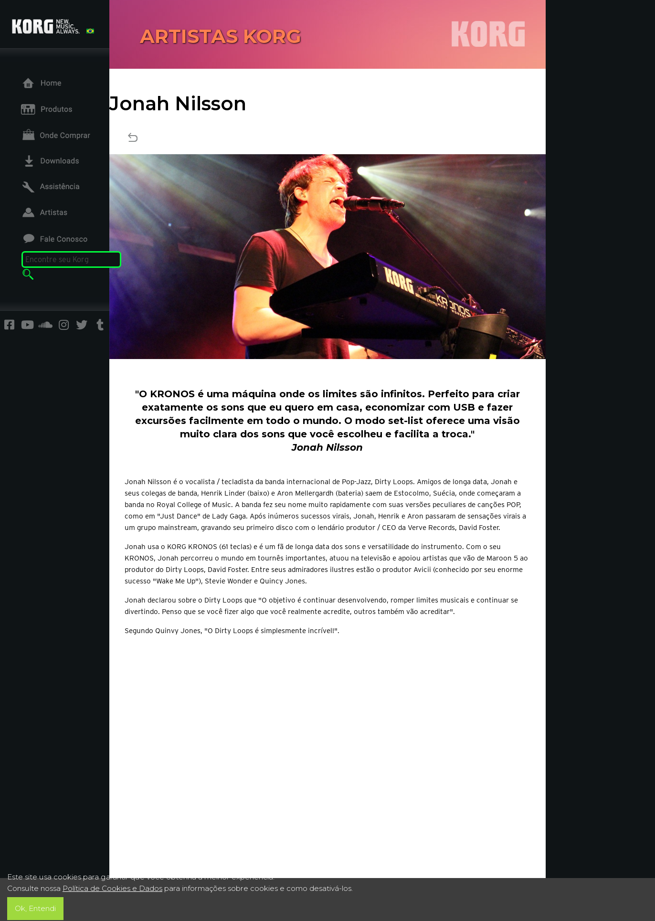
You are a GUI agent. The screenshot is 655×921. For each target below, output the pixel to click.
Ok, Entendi (35, 908)
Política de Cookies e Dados (112, 888)
